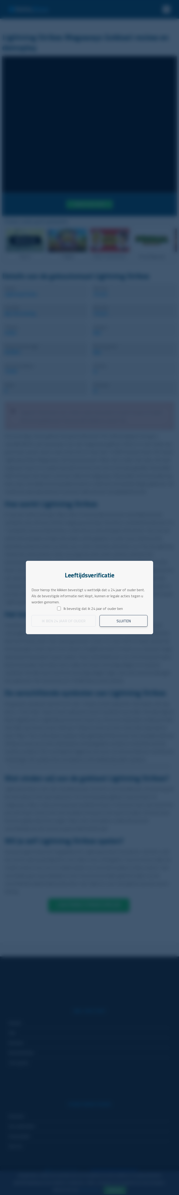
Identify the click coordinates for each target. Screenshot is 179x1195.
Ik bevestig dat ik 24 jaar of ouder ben (93, 608)
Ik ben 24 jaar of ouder (64, 621)
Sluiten (124, 621)
